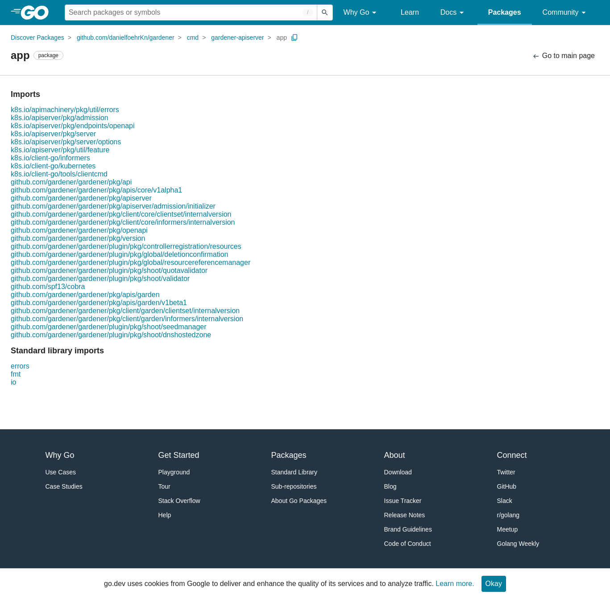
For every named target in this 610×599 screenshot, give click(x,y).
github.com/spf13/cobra (48, 286)
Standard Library (294, 472)
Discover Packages (37, 37)
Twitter (506, 472)
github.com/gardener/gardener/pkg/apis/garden (85, 294)
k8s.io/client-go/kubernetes (53, 166)
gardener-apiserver (237, 37)
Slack (504, 500)
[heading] (38, 12)
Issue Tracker (403, 500)
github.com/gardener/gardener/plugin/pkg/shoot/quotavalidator (109, 270)
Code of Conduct (407, 543)
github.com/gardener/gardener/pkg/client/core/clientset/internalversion (121, 214)
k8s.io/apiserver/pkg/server (53, 134)
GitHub (507, 486)
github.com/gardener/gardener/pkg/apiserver (81, 198)
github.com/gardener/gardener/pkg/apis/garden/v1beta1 (99, 302)
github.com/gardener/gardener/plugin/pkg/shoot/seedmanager (109, 327)
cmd (193, 37)
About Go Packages (299, 500)
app (282, 37)
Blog (390, 486)
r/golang (508, 515)
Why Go (361, 13)
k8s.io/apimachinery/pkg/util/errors (65, 109)
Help (164, 515)
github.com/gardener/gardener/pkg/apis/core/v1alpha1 (96, 190)
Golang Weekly (518, 543)
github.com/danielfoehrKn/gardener (125, 37)
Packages (504, 12)
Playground (174, 472)
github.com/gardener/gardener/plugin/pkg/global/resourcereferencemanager (130, 262)
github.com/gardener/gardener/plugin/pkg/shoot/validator (100, 278)
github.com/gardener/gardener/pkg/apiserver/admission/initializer (113, 206)
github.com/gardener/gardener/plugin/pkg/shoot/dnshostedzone (111, 335)
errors (20, 366)
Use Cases (61, 472)
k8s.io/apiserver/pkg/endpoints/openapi (73, 126)
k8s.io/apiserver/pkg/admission (59, 117)
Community (566, 13)
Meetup (507, 529)
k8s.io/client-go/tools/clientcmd (59, 174)
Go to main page (563, 56)
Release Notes (404, 515)
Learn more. (455, 583)
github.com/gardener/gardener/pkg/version (78, 238)
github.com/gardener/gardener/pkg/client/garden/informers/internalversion (127, 319)
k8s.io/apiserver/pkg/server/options (66, 142)
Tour (164, 486)
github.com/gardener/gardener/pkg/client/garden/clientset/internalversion (125, 310)
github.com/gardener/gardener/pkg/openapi (79, 230)
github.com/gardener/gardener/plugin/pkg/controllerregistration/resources (126, 246)
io (13, 382)
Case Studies (64, 486)
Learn (410, 12)
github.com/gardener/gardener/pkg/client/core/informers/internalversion (123, 222)
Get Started (178, 455)
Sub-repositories (294, 486)
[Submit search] (325, 12)
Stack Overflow (179, 500)
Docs (453, 13)
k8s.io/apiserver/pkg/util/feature (60, 150)
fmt (16, 374)
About (394, 455)
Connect (512, 455)
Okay (494, 583)
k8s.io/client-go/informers (50, 158)
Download (398, 472)
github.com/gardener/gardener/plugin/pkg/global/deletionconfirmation (119, 254)
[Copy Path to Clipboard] (294, 38)
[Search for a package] (191, 12)
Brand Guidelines (408, 529)
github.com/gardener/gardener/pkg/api (71, 182)
